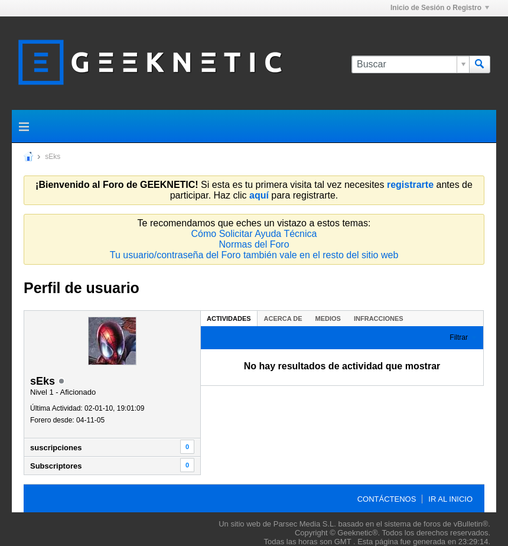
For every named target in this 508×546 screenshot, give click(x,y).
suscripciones (56, 447)
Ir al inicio (450, 499)
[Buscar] (410, 64)
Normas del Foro (254, 244)
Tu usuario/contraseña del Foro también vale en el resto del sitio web (254, 255)
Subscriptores (56, 466)
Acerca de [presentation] (283, 318)
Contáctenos (386, 499)
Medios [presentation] (328, 318)
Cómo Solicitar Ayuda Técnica (254, 234)
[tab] (229, 318)
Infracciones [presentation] (378, 318)
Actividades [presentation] (229, 318)
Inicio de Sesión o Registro (439, 8)
